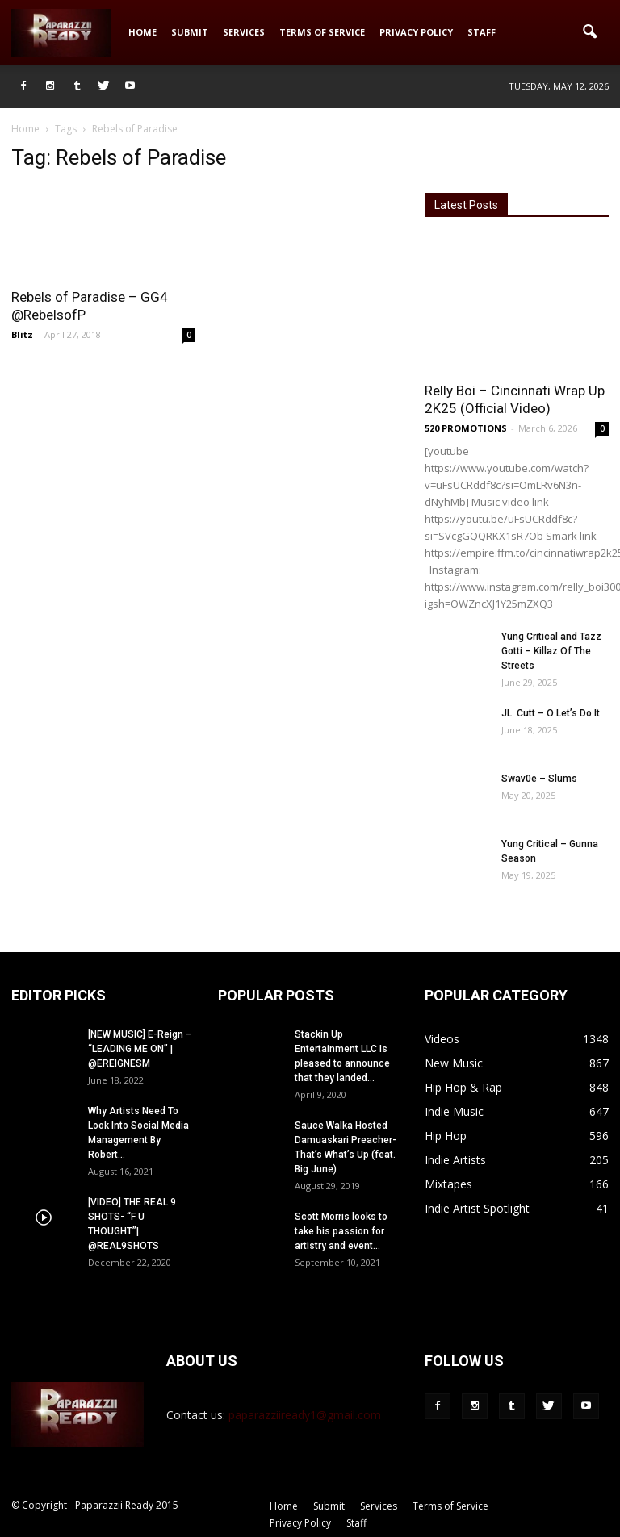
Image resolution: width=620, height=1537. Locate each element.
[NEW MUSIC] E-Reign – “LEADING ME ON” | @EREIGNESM (140, 1049)
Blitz (22, 334)
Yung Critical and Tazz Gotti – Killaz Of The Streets (551, 651)
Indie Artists (455, 1159)
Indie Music (454, 1111)
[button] (589, 32)
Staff (481, 32)
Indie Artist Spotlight (477, 1208)
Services (244, 32)
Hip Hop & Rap (463, 1087)
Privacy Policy (416, 32)
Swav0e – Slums (539, 778)
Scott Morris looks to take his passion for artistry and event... (341, 1231)
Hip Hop (446, 1135)
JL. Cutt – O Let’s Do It (550, 713)
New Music (454, 1063)
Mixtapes (448, 1184)
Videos (442, 1038)
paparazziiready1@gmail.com (304, 1414)
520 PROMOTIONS (466, 428)
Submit (189, 32)
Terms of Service (322, 32)
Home (142, 32)
